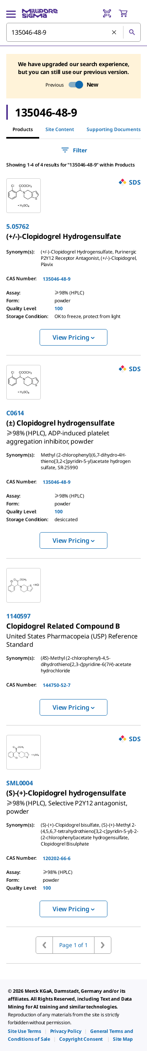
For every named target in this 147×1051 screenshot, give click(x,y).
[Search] (131, 32)
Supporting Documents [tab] (114, 129)
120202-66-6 (57, 858)
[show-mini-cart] (129, 13)
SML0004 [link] (19, 783)
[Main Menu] (11, 13)
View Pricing (73, 337)
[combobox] (73, 32)
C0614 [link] (15, 413)
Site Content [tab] (59, 129)
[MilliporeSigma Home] (40, 13)
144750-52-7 (57, 685)
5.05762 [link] (17, 226)
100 (58, 308)
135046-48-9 (57, 279)
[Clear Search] (114, 32)
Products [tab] (23, 129)
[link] (63, 236)
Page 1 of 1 (73, 945)
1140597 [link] (18, 616)
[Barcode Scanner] (107, 13)
